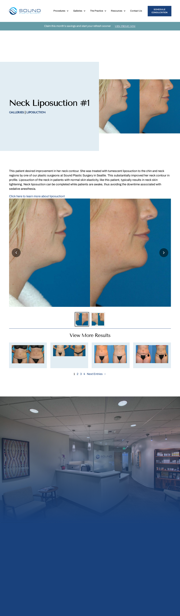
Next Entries (95, 353)
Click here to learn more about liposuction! (37, 172)
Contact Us (136, 14)
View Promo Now (125, 33)
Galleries (77, 14)
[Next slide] (163, 228)
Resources (116, 14)
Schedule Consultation (159, 14)
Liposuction (36, 88)
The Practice (96, 14)
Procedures (59, 14)
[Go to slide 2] (100, 297)
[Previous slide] (16, 228)
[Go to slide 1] (80, 297)
